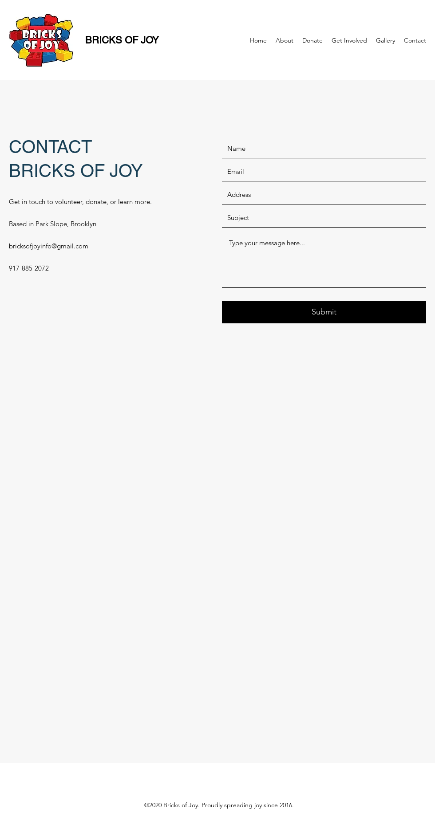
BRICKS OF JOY (119, 40)
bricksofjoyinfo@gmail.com (48, 246)
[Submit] (324, 312)
